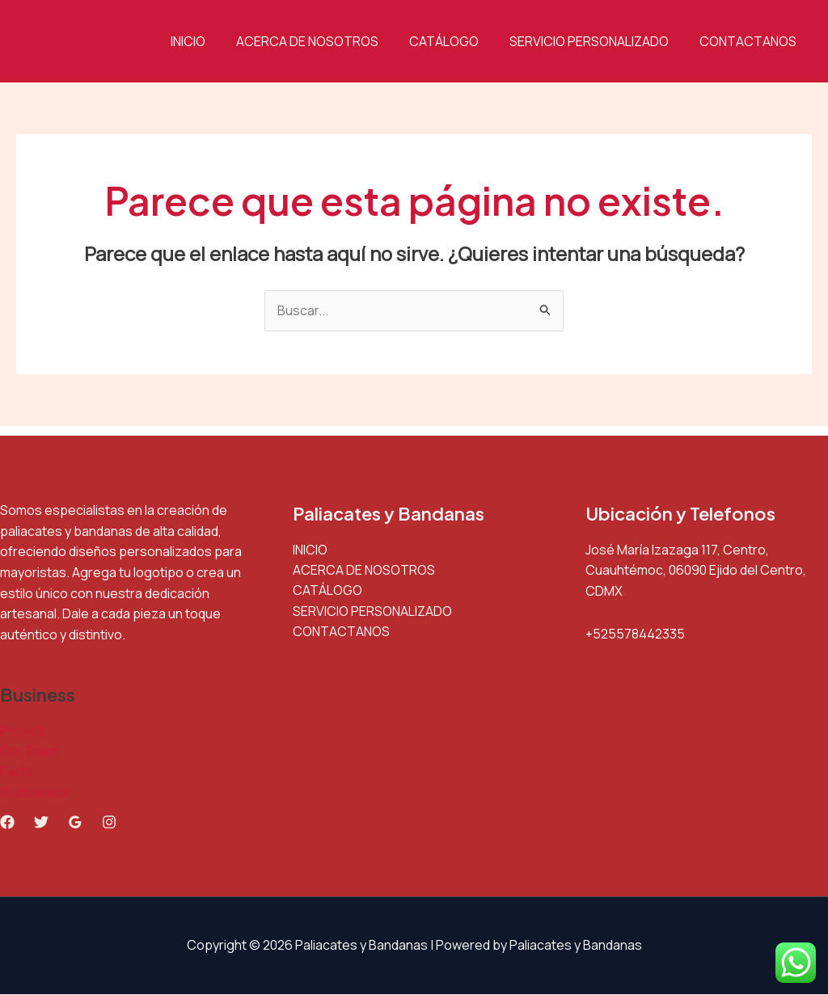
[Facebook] (7, 823)
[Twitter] (41, 823)
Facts (16, 772)
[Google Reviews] (75, 823)
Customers (34, 793)
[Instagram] (109, 823)
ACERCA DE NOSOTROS (324, 41)
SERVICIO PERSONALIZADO (596, 41)
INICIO (209, 41)
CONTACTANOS (750, 41)
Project (22, 731)
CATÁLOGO (456, 41)
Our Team (29, 752)
